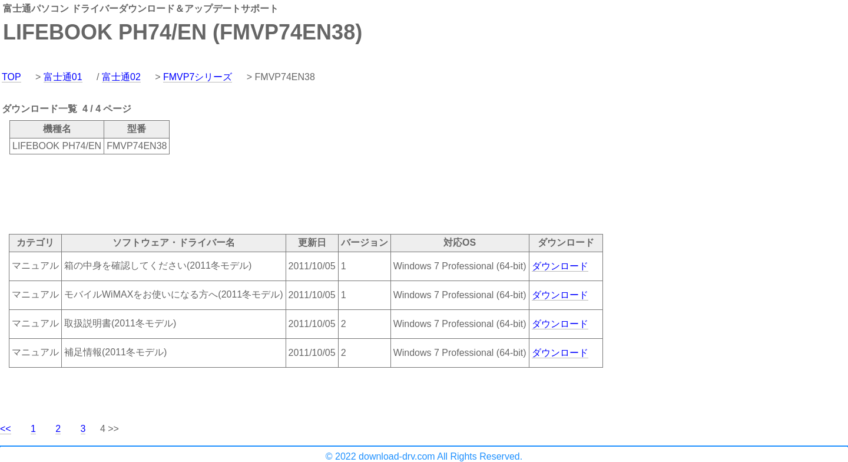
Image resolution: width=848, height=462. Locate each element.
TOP (11, 77)
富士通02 (121, 77)
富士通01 (63, 77)
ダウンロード (560, 266)
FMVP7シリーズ (197, 77)
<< (5, 429)
